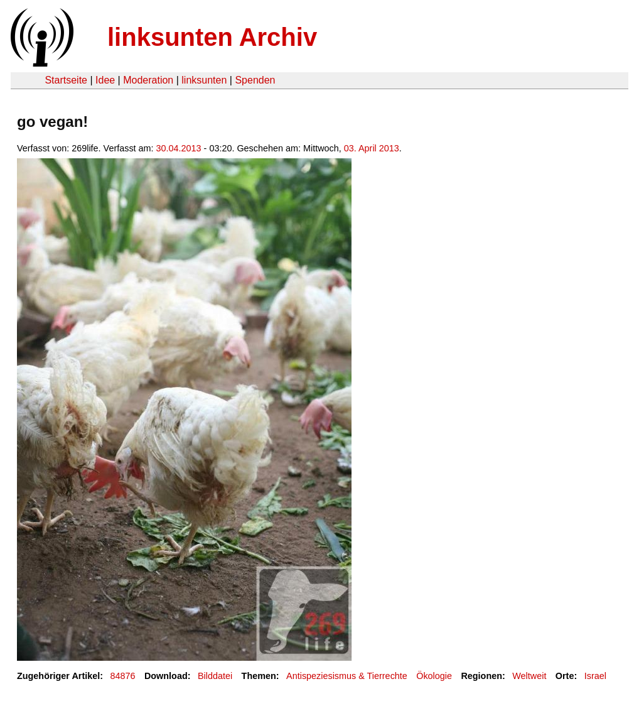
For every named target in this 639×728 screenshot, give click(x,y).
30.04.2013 (178, 148)
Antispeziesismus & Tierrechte (346, 676)
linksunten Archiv (212, 37)
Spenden (255, 80)
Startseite (66, 80)
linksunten (204, 80)
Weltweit (529, 676)
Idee (105, 80)
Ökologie (434, 676)
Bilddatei (215, 676)
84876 (123, 676)
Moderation (148, 80)
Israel (595, 676)
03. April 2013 (371, 148)
